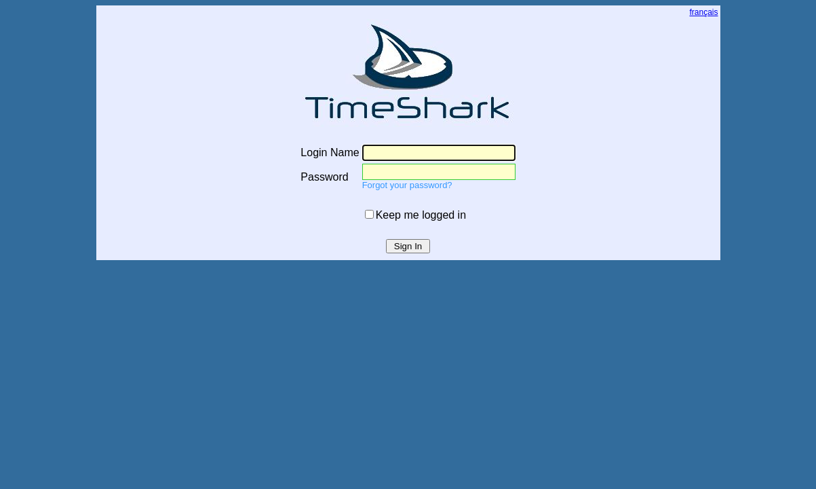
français (703, 12)
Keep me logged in (421, 215)
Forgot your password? (407, 185)
